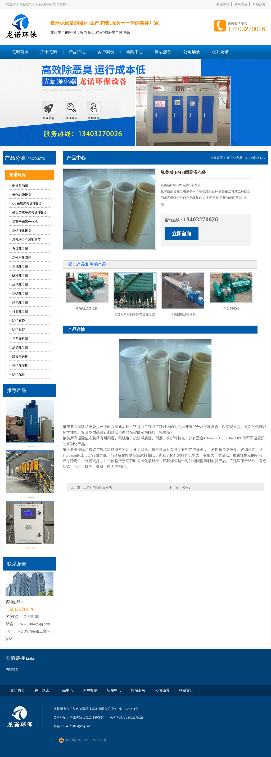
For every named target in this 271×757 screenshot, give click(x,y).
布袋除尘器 (20, 248)
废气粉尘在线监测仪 (26, 239)
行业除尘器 (20, 311)
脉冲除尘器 (20, 275)
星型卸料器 (20, 338)
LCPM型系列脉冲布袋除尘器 (135, 314)
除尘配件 (18, 374)
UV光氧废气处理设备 (27, 204)
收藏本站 (222, 4)
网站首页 (258, 4)
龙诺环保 (17, 174)
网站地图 (12, 669)
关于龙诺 (48, 51)
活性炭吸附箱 (21, 257)
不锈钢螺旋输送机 (183, 314)
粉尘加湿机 (20, 365)
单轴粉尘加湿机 (87, 308)
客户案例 (105, 51)
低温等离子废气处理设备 (29, 213)
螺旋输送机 (20, 356)
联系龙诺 (240, 4)
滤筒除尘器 (20, 347)
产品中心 (77, 51)
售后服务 (163, 51)
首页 (229, 158)
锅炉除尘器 (20, 293)
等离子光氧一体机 (25, 222)
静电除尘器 (20, 302)
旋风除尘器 (20, 284)
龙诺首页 (20, 51)
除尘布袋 (18, 320)
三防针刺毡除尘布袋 (97, 487)
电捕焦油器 (20, 186)
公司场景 (191, 51)
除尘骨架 (18, 329)
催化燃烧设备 (21, 195)
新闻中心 (134, 51)
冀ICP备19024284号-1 (126, 709)
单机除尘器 (20, 266)
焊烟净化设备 (21, 230)
